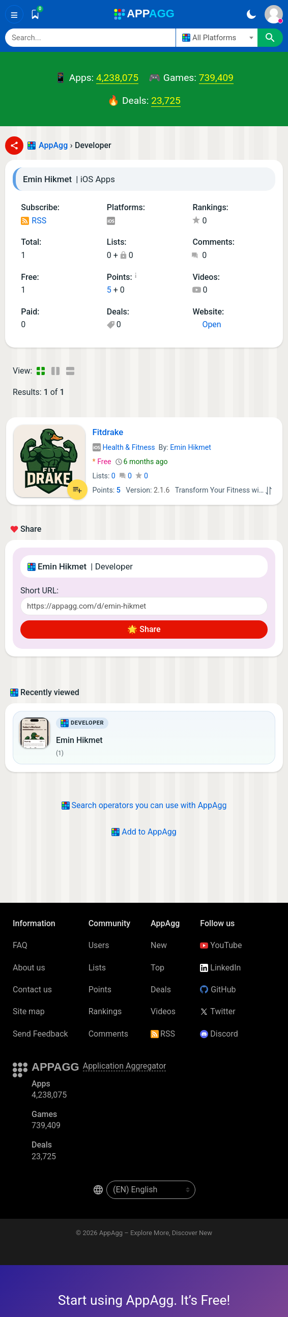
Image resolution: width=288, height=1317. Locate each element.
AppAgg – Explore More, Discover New (155, 1233)
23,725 (166, 100)
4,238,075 (117, 77)
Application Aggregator (124, 1066)
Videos (163, 1011)
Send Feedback (40, 1034)
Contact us (32, 989)
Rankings (105, 1011)
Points (100, 989)
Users (99, 945)
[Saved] (35, 14)
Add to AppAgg (143, 832)
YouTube (221, 945)
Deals (161, 989)
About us (29, 967)
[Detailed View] (55, 371)
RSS (33, 220)
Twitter (217, 1011)
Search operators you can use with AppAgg (144, 805)
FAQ (20, 945)
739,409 (216, 77)
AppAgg (53, 145)
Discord (219, 1034)
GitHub (218, 989)
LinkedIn (220, 967)
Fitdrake (108, 432)
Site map (29, 1011)
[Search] (90, 37)
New (159, 945)
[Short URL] (144, 606)
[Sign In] (274, 14)
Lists (97, 967)
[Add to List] (77, 489)
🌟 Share (143, 629)
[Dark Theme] (251, 14)
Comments (108, 1034)
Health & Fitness (124, 447)
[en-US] (150, 1190)
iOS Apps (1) (110, 221)
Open (206, 324)
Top (157, 967)
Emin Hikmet (190, 447)
